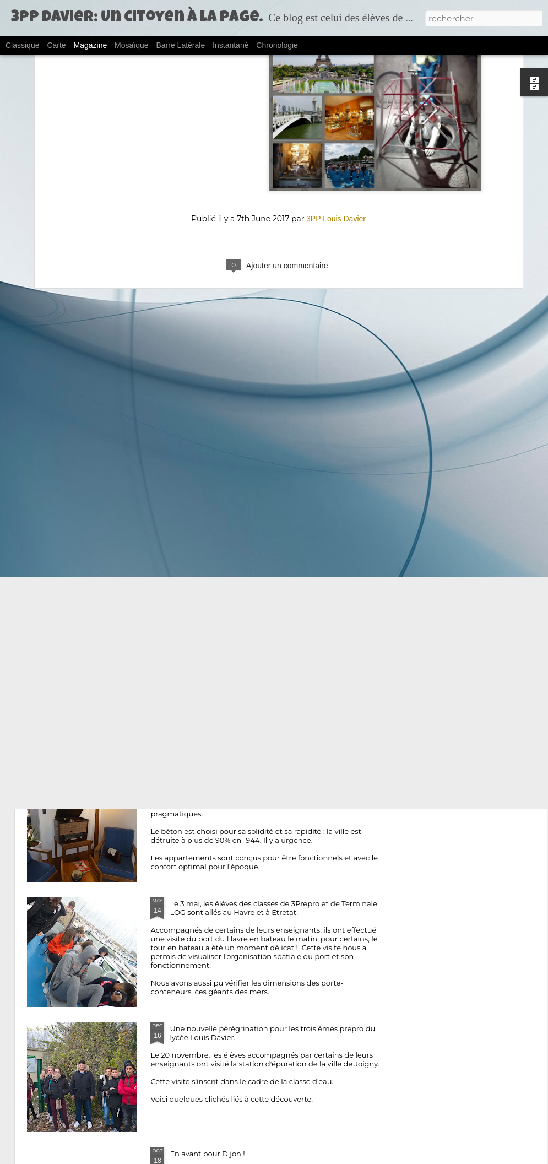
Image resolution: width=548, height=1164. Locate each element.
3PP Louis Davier (336, 96)
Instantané (230, 45)
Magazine (90, 45)
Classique (22, 45)
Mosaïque (131, 45)
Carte (56, 45)
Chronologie (277, 45)
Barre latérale (180, 45)
